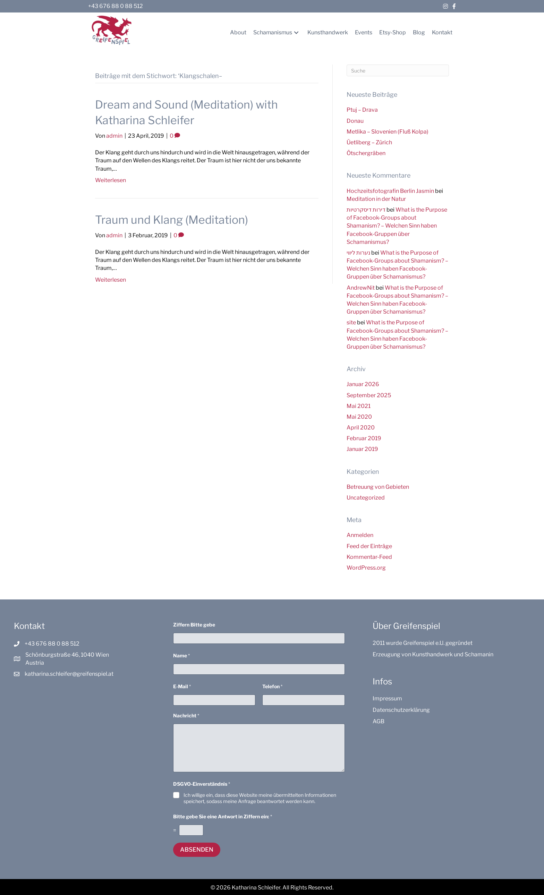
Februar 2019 (364, 438)
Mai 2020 (359, 417)
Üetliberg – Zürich (369, 142)
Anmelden (360, 535)
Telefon (272, 686)
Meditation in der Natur (376, 199)
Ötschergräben (366, 153)
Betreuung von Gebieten (378, 487)
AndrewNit (361, 287)
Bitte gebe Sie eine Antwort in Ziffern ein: (222, 816)
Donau (355, 121)
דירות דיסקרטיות (366, 209)
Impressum (387, 698)
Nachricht (186, 715)
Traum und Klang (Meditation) (171, 220)
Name (181, 655)
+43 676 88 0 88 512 (115, 6)
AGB (378, 721)
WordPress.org (366, 567)
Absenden (196, 849)
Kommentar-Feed (369, 557)
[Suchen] (398, 70)
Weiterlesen (110, 180)
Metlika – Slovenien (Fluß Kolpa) (387, 131)
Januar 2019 (362, 449)
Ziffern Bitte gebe (194, 625)
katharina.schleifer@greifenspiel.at (69, 674)
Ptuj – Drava (362, 109)
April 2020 (361, 427)
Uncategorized (366, 497)
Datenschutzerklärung (401, 710)
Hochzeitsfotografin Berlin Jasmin (390, 191)
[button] (296, 32)
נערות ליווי (358, 252)
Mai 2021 (359, 406)
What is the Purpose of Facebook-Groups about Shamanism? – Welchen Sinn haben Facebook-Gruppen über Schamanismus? (397, 225)
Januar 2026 (363, 384)
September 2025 (369, 395)
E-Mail (182, 686)
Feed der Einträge (369, 546)
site (351, 322)
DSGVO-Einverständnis (201, 784)
